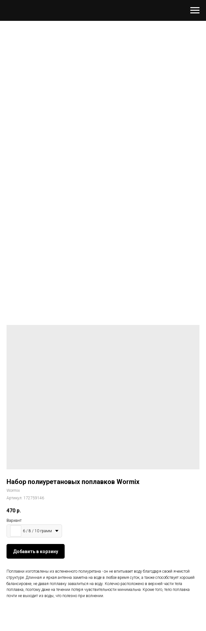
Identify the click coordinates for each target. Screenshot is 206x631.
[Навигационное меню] (194, 10)
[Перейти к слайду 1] (103, 276)
